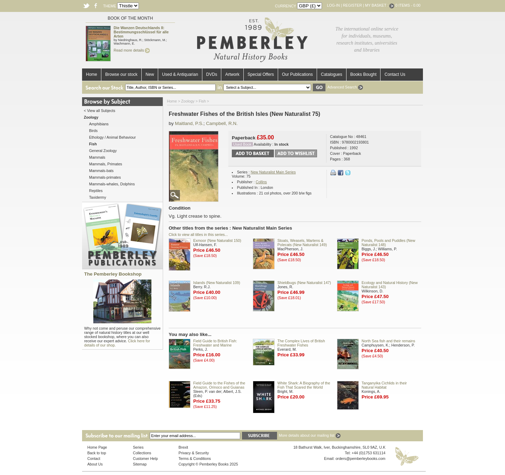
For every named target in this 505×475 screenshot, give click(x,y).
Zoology (188, 101)
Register (352, 5)
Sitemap (140, 464)
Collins (261, 182)
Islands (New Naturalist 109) (216, 283)
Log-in (333, 5)
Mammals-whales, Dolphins (112, 184)
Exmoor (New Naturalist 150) (217, 240)
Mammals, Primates (105, 164)
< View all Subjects (99, 110)
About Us (95, 464)
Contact (93, 458)
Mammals (97, 157)
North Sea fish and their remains (388, 341)
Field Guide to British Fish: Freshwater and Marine (215, 343)
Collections (142, 453)
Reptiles (96, 191)
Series (138, 447)
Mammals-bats (101, 171)
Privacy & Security (194, 453)
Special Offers (261, 74)
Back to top (96, 453)
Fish (202, 101)
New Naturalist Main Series (273, 172)
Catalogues (331, 74)
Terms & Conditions (195, 458)
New (150, 74)
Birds (93, 130)
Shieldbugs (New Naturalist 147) (304, 283)
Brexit (183, 447)
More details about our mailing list (310, 435)
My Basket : (380, 5)
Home (91, 74)
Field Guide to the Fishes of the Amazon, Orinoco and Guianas (219, 385)
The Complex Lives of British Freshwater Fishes (301, 343)
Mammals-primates (105, 177)
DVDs (211, 74)
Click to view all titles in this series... (198, 234)
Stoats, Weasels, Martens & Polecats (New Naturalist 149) (302, 242)
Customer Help (145, 458)
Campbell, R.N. (221, 123)
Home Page (97, 447)
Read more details (132, 50)
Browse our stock (121, 74)
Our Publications (297, 74)
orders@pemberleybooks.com (360, 458)
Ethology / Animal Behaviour (112, 137)
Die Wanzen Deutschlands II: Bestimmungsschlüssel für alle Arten (141, 32)
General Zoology (103, 151)
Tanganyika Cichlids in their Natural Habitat (384, 385)
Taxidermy (97, 197)
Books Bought (363, 74)
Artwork (232, 74)
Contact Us (394, 74)
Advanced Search (345, 87)
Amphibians (99, 124)
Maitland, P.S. (189, 123)
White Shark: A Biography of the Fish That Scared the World (303, 385)
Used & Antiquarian (180, 74)
